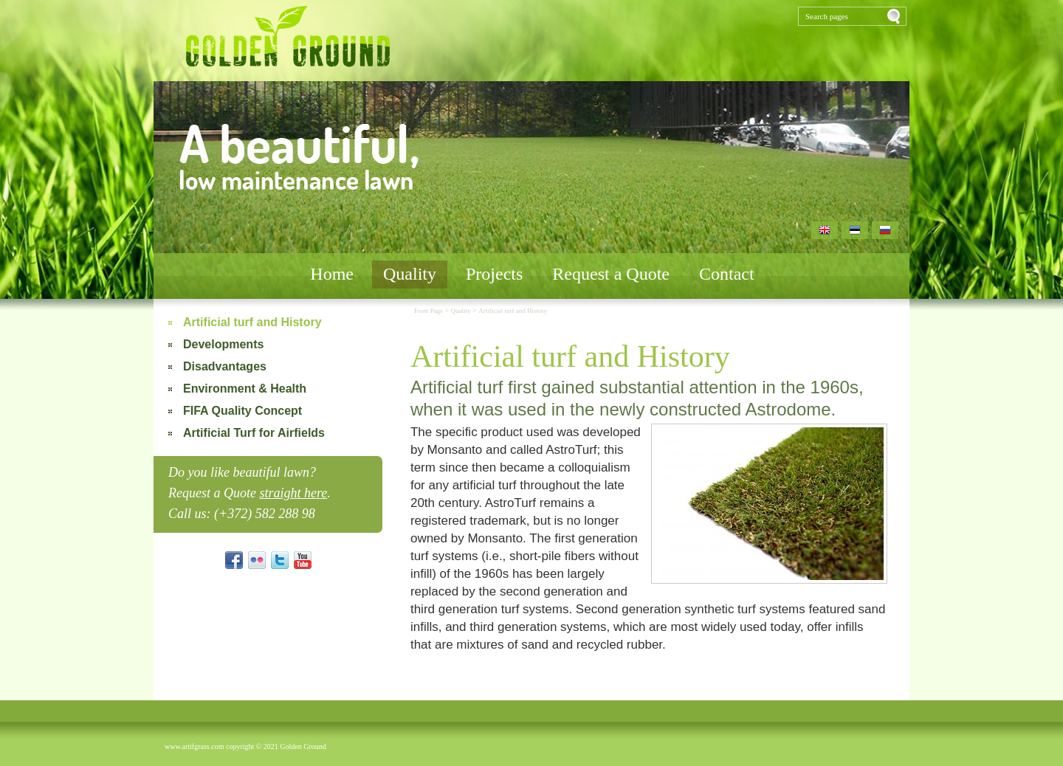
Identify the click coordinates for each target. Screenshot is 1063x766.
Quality (409, 273)
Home (332, 273)
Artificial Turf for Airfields (254, 433)
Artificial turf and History (252, 322)
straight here (293, 493)
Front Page (429, 310)
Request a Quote (611, 273)
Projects (494, 273)
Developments (223, 344)
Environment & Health (244, 388)
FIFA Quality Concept (242, 410)
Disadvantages (224, 366)
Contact (726, 273)
